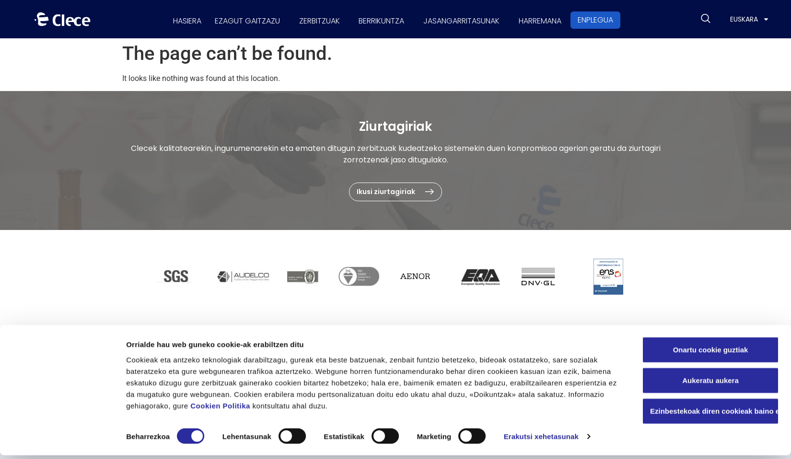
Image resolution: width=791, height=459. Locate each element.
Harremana (554, 18)
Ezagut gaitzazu (238, 18)
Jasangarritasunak (470, 18)
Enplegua (612, 18)
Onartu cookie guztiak (710, 353)
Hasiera (172, 18)
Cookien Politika (220, 409)
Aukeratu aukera (710, 383)
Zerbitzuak (316, 18)
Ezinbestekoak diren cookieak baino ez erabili (714, 414)
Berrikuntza (384, 18)
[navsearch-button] (705, 19)
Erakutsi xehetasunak (541, 440)
